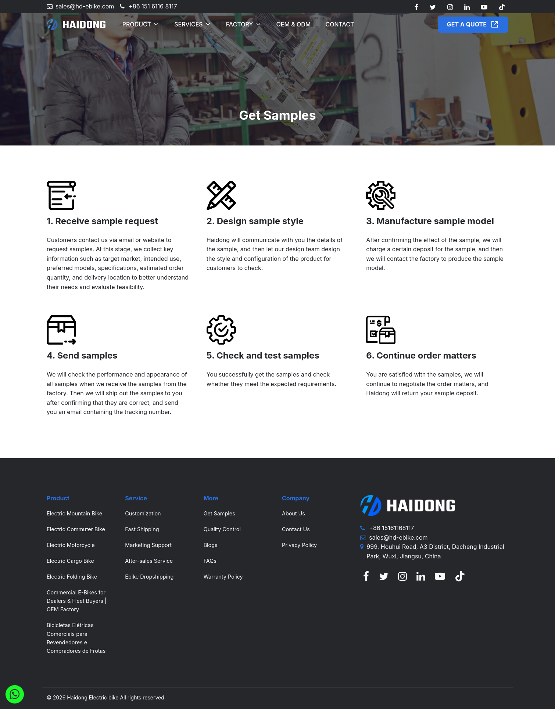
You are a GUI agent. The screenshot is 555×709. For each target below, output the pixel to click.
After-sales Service (149, 561)
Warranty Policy (223, 576)
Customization (143, 513)
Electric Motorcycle (71, 545)
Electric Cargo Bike (70, 561)
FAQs (210, 561)
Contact (339, 24)
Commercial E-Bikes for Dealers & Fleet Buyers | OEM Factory (77, 600)
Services (188, 24)
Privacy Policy (299, 545)
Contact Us (296, 529)
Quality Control (222, 529)
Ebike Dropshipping (149, 576)
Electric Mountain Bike (74, 513)
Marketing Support (148, 545)
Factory (239, 24)
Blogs (211, 545)
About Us (293, 513)
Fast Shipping (142, 529)
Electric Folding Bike (72, 576)
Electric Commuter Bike (76, 529)
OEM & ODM (293, 24)
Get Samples (219, 513)
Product (136, 24)
